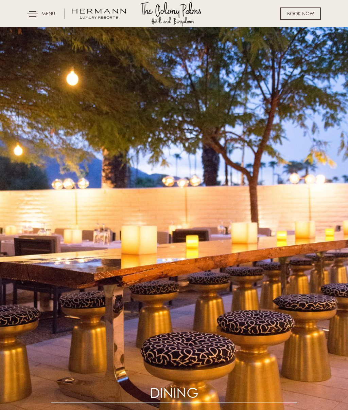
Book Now (300, 13)
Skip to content (25, 31)
